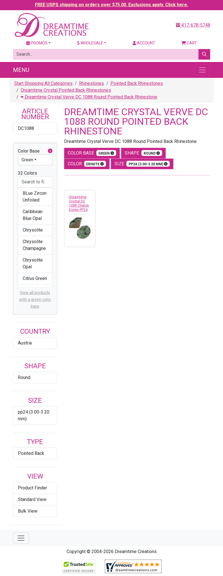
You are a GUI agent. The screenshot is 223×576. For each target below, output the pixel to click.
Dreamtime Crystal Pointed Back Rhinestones (66, 90)
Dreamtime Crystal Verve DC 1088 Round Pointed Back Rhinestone (89, 97)
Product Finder (32, 488)
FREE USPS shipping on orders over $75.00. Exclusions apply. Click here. (111, 4)
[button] (50, 151)
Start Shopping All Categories (43, 83)
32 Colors (27, 173)
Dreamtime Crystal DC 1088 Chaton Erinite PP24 (79, 203)
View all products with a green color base (35, 299)
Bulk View (27, 511)
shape (143, 153)
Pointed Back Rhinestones (137, 83)
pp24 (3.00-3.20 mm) (33, 415)
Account (144, 43)
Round (24, 377)
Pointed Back (31, 453)
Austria (25, 343)
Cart (189, 43)
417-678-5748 (193, 25)
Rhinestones (91, 83)
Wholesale (90, 43)
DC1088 (26, 128)
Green (27, 159)
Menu (21, 70)
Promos (37, 43)
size (142, 164)
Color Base (35, 151)
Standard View (32, 499)
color (87, 164)
